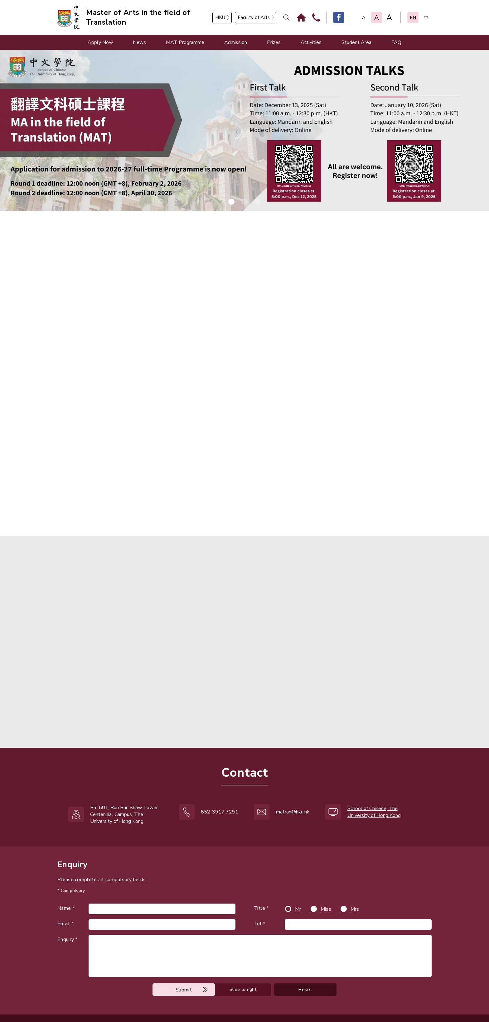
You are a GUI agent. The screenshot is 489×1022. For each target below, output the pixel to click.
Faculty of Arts (254, 17)
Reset (305, 967)
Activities (311, 42)
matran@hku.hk (292, 789)
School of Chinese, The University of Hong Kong (374, 790)
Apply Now (100, 42)
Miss (326, 887)
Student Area (356, 42)
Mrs (355, 887)
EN (413, 18)
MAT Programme (185, 42)
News (139, 42)
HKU (220, 17)
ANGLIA (217, 1003)
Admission (235, 42)
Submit (184, 967)
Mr (298, 887)
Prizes (274, 42)
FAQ (396, 42)
